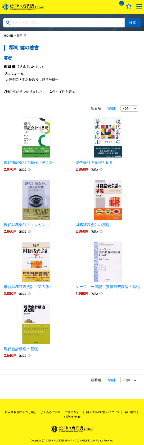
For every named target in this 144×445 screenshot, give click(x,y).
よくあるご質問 (50, 412)
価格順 (112, 108)
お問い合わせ (72, 417)
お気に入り (128, 6)
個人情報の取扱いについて (103, 412)
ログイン (108, 6)
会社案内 (130, 412)
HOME (8, 35)
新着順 (96, 108)
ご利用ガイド (73, 412)
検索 (132, 23)
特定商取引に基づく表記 (20, 412)
